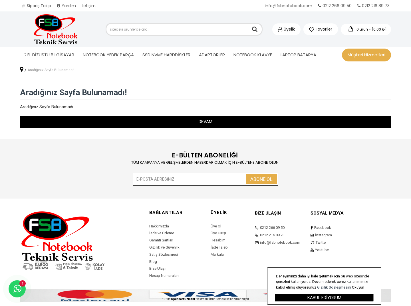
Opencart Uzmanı (183, 299)
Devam (205, 121)
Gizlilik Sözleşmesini (334, 287)
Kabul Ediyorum (324, 297)
